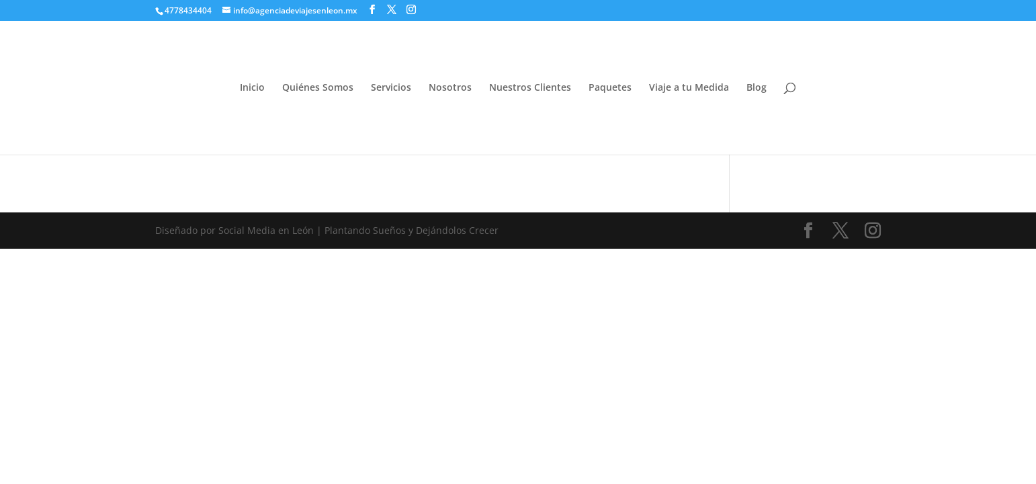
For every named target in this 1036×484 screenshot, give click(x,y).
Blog (756, 88)
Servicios (391, 88)
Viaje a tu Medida (689, 88)
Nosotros (450, 88)
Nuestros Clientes (530, 88)
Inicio (252, 88)
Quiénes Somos (317, 88)
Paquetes (610, 88)
